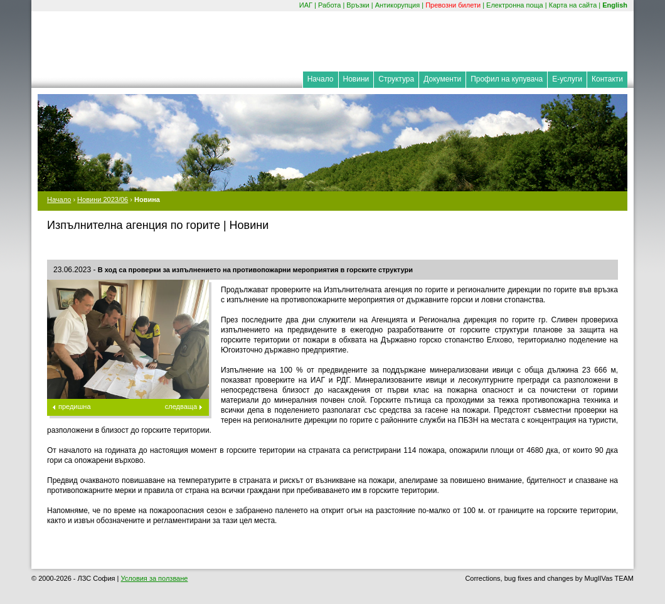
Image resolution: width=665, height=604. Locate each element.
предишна (74, 406)
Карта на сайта (573, 5)
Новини (356, 79)
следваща (181, 406)
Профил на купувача (507, 79)
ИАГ (305, 5)
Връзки (357, 5)
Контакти (607, 79)
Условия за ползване (154, 578)
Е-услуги (567, 79)
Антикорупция (397, 5)
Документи (442, 79)
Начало (320, 79)
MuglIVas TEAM (609, 578)
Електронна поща (514, 5)
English (614, 5)
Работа (329, 5)
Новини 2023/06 (102, 199)
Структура (396, 79)
